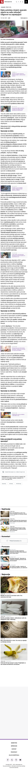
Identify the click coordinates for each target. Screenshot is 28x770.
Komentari (6, 536)
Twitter (10, 477)
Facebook (14, 477)
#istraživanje (18, 483)
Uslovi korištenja (14, 755)
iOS (24, 476)
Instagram (19, 477)
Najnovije (6, 574)
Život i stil (8, 7)
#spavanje (4, 483)
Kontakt (14, 749)
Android (21, 476)
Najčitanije (6, 509)
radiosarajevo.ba (18, 764)
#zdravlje (11, 483)
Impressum (14, 746)
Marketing (14, 743)
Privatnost (14, 752)
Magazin (3, 7)
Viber (8, 479)
